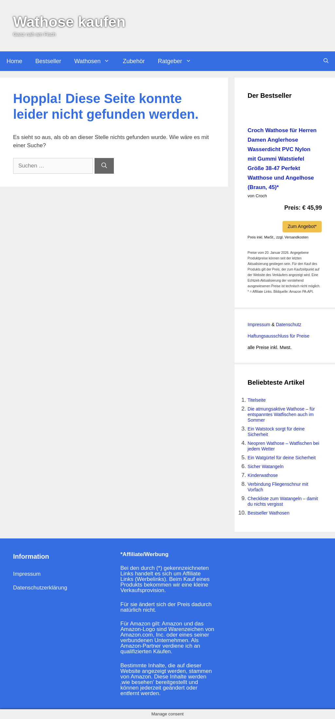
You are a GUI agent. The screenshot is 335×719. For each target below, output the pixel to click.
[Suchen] (104, 166)
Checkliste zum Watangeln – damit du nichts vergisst (283, 501)
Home (14, 61)
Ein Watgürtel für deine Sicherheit (282, 457)
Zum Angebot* (302, 226)
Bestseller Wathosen (269, 513)
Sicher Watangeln (266, 466)
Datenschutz (287, 324)
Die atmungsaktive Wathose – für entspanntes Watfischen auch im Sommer (281, 414)
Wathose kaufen (69, 21)
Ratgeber (178, 61)
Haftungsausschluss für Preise (278, 336)
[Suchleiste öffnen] (326, 61)
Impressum (259, 324)
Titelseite (257, 400)
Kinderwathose (263, 475)
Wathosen (95, 61)
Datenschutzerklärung (40, 588)
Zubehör (134, 61)
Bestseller (48, 61)
